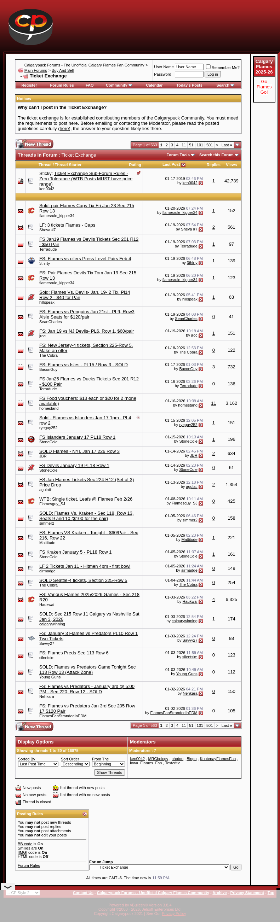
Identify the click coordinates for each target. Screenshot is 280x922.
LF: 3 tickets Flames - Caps (67, 225)
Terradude (48, 249)
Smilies (24, 848)
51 (191, 145)
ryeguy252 (48, 428)
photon (177, 759)
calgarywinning (52, 624)
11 (184, 145)
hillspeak (47, 302)
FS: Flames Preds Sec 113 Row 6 (74, 652)
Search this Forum (216, 155)
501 (209, 145)
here (64, 128)
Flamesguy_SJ (52, 504)
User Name (164, 67)
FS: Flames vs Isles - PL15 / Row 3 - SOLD (83, 364)
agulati (45, 490)
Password (162, 74)
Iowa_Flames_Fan (146, 763)
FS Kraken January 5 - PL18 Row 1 (75, 552)
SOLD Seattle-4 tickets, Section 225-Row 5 (83, 580)
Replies (214, 165)
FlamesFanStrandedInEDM (62, 716)
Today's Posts (189, 85)
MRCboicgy (158, 759)
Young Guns (50, 677)
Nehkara (46, 696)
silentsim (47, 657)
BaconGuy (48, 369)
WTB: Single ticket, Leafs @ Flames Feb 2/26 (85, 499)
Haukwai (46, 604)
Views (231, 165)
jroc (42, 336)
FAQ (90, 85)
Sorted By (26, 759)
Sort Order (70, 759)
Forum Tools (178, 155)
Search (225, 85)
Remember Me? (223, 67)
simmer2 (46, 523)
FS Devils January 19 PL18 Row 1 (74, 465)
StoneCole (48, 442)
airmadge (47, 571)
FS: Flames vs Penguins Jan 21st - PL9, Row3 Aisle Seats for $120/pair (87, 314)
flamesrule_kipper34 (56, 216)
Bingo (191, 759)
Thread (45, 165)
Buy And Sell (63, 70)
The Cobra (48, 355)
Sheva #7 (47, 230)
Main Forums (35, 70)
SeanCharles (50, 322)
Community (119, 85)
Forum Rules (62, 85)
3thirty (44, 263)
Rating (135, 165)
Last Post (171, 164)
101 (200, 145)
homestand (48, 408)
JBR (43, 456)
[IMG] (22, 852)
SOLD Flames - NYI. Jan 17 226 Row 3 (79, 451)
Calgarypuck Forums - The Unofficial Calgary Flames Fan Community (84, 65)
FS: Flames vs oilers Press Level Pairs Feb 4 (85, 258)
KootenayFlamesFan (218, 759)
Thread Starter (68, 165)
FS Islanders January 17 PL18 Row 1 (77, 437)
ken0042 (46, 189)
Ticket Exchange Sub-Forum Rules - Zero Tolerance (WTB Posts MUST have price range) (85, 179)
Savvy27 (46, 643)
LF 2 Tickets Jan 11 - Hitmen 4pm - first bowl (84, 566)
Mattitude (47, 543)
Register (29, 85)
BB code (25, 844)
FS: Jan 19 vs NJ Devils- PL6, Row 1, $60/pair (86, 331)
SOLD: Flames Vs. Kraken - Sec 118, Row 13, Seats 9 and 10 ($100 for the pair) (86, 515)
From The (100, 759)
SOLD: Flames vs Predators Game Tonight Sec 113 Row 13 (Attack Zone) (87, 669)
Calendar (154, 85)
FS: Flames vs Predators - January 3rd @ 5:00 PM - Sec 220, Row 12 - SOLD (87, 689)
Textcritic (172, 763)
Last (227, 145)
